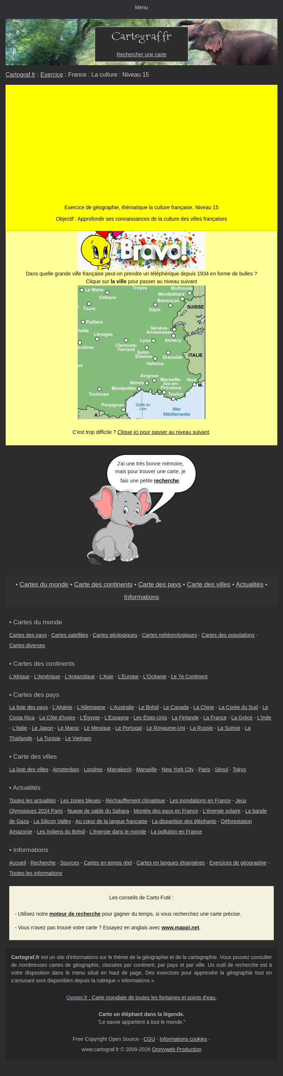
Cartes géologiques (115, 635)
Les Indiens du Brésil (61, 832)
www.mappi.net (180, 927)
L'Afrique (19, 676)
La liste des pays (28, 707)
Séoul (221, 769)
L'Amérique (47, 676)
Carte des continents (103, 584)
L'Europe (128, 676)
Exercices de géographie (237, 863)
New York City (178, 769)
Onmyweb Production (177, 1049)
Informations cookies (183, 1039)
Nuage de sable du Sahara (98, 811)
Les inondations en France (200, 800)
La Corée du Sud (238, 707)
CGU (149, 1039)
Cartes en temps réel (108, 863)
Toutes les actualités (32, 800)
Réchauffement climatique (135, 800)
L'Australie (122, 707)
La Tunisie (49, 738)
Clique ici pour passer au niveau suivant (163, 432)
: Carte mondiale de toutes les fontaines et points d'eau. (142, 997)
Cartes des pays (28, 635)
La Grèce (242, 718)
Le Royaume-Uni (165, 728)
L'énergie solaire (221, 811)
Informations (141, 597)
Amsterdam (66, 769)
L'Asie (107, 676)
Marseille (146, 769)
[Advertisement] (141, 148)
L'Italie (20, 728)
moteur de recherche (75, 914)
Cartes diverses (27, 645)
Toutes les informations (35, 873)
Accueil (17, 863)
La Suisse (229, 728)
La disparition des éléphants (184, 821)
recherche (166, 481)
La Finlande (185, 718)
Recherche (43, 863)
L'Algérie (63, 707)
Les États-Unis (150, 718)
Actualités (249, 584)
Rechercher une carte (141, 54)
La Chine (203, 707)
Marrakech (119, 769)
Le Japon (42, 728)
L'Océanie (154, 676)
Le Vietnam (78, 738)
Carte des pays (159, 584)
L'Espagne (117, 718)
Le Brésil (149, 707)
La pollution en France (176, 832)
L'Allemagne (91, 707)
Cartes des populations (228, 635)
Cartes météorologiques (169, 635)
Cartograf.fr (21, 74)
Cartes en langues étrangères (171, 863)
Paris (204, 769)
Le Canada (176, 707)
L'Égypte (90, 718)
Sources (69, 863)
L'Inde (264, 718)
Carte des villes (208, 584)
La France (215, 718)
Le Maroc (68, 728)
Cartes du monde (44, 584)
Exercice (51, 74)
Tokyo (239, 769)
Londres (93, 769)
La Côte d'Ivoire (57, 718)
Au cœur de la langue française (111, 821)
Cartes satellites (69, 635)
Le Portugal (128, 728)
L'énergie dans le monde (118, 832)
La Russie (201, 728)
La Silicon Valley (52, 821)
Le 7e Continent (189, 676)
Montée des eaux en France (166, 811)
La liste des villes (28, 769)
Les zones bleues (81, 800)
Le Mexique (97, 728)
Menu (141, 7)
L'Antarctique (80, 676)
